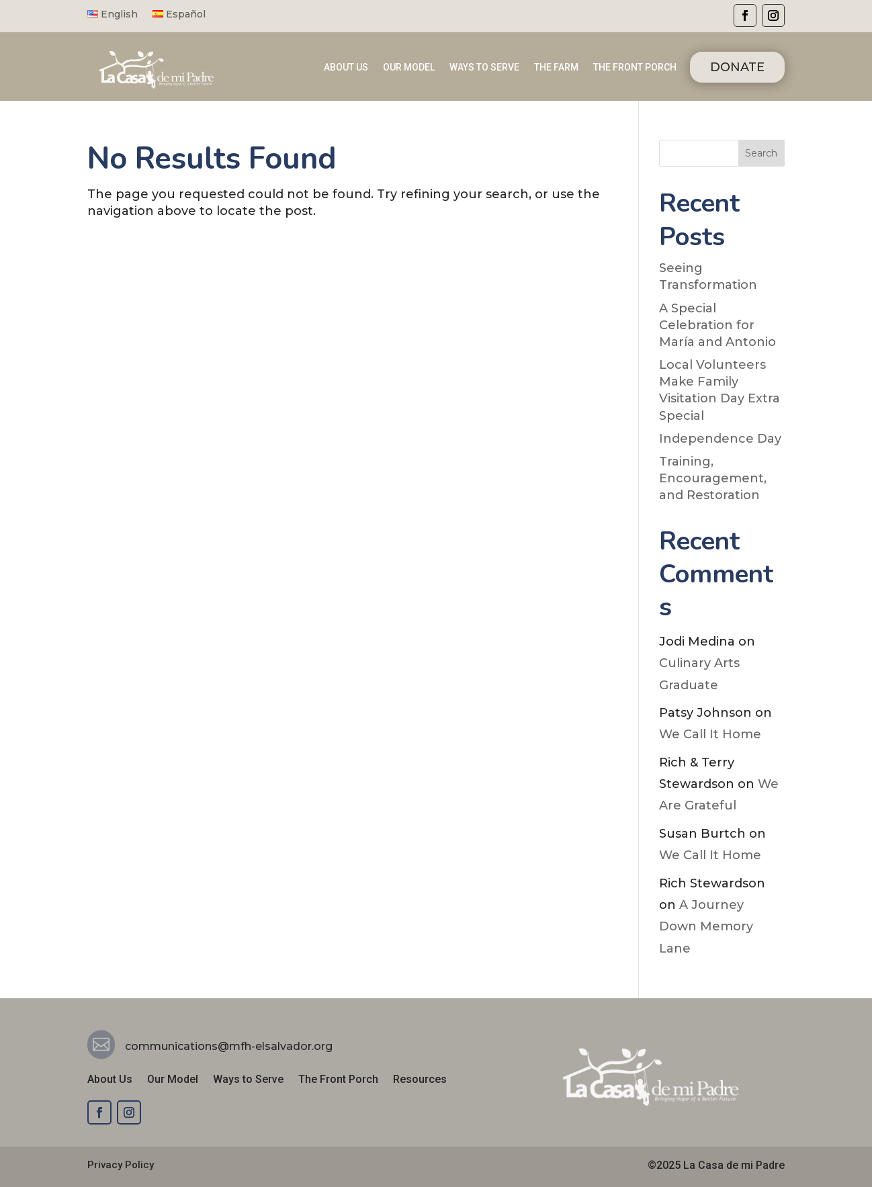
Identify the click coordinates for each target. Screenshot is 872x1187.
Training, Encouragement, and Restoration (713, 478)
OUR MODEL (409, 67)
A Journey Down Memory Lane (706, 926)
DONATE (737, 67)
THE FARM (556, 67)
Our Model (172, 1080)
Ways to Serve (248, 1080)
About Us (109, 1080)
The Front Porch (338, 1080)
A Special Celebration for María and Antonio (717, 325)
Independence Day (720, 438)
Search (761, 153)
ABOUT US (346, 67)
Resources (420, 1080)
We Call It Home (710, 734)
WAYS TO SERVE (484, 67)
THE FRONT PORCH (635, 67)
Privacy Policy (120, 1165)
